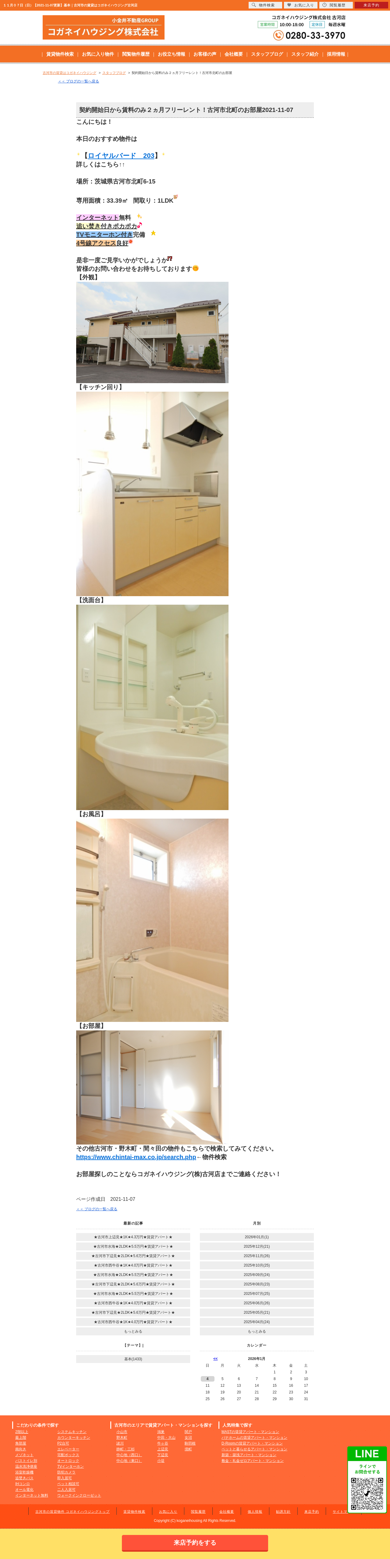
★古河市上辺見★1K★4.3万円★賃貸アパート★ (133, 1237)
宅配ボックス (68, 1455)
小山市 (121, 1432)
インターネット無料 (31, 1495)
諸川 (120, 1443)
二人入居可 (66, 1489)
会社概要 (234, 54)
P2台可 (63, 1443)
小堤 (161, 1461)
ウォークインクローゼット (79, 1495)
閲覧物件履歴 (136, 54)
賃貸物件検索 (60, 54)
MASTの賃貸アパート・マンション (250, 1432)
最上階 (20, 1437)
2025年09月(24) (257, 1275)
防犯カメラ (66, 1472)
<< (215, 1359)
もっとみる (133, 1331)
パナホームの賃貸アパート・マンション (254, 1437)
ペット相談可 (68, 1484)
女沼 (188, 1437)
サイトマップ (344, 1511)
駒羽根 (190, 1443)
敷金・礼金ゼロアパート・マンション (253, 1461)
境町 (188, 1449)
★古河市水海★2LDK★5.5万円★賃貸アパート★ (133, 1246)
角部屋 (20, 1443)
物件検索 (263, 5)
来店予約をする (195, 1542)
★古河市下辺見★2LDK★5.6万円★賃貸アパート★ (133, 1256)
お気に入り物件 (98, 54)
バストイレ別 (26, 1461)
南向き (20, 1449)
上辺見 (162, 1449)
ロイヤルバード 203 (121, 155)
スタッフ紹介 (305, 54)
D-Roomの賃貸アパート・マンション (252, 1443)
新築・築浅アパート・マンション (249, 1455)
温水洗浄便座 (26, 1466)
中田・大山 (166, 1437)
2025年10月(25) (257, 1265)
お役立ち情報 (171, 54)
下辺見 (162, 1455)
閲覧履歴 (198, 1511)
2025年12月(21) (257, 1246)
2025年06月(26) (257, 1303)
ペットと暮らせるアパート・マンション (254, 1449)
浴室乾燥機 (24, 1472)
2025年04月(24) (257, 1322)
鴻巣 (161, 1432)
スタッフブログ (267, 54)
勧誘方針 (283, 1511)
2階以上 (21, 1432)
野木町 (121, 1437)
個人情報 (255, 1511)
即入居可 (64, 1478)
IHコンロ (22, 1484)
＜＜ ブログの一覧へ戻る (78, 81)
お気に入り (168, 1511)
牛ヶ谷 (162, 1443)
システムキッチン (72, 1432)
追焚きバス (24, 1478)
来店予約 (311, 1511)
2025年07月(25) (257, 1294)
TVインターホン (70, 1466)
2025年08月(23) (257, 1284)
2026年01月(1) (257, 1237)
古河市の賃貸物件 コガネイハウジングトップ (72, 1511)
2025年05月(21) (257, 1312)
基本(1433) (133, 1359)
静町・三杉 (125, 1449)
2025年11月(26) (257, 1256)
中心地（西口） (129, 1455)
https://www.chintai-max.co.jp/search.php (136, 1157)
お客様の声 (204, 54)
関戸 (188, 1432)
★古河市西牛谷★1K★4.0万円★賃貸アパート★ (133, 1265)
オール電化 (24, 1489)
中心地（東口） (129, 1461)
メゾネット (24, 1455)
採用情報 (336, 54)
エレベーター (68, 1449)
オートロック (68, 1461)
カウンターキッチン (73, 1437)
